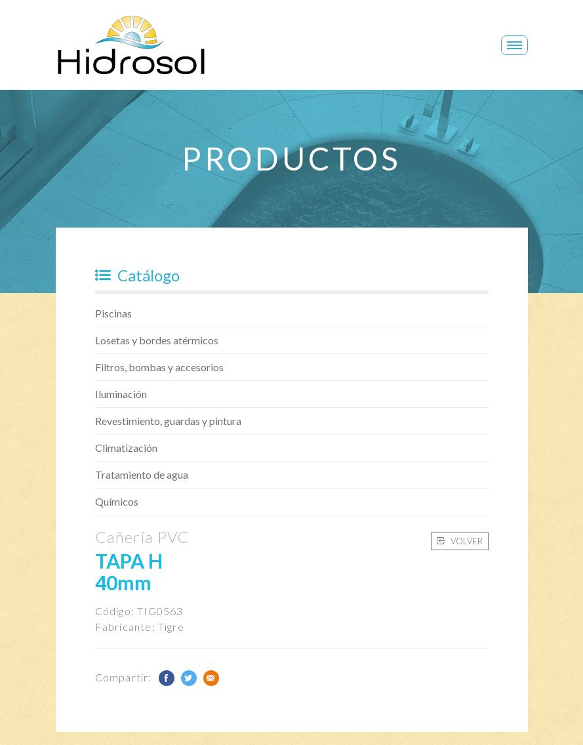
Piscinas (113, 313)
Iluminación (121, 394)
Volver (460, 541)
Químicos (116, 501)
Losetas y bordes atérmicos (156, 340)
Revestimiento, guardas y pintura (168, 420)
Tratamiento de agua (141, 474)
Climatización (126, 447)
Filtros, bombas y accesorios (159, 367)
